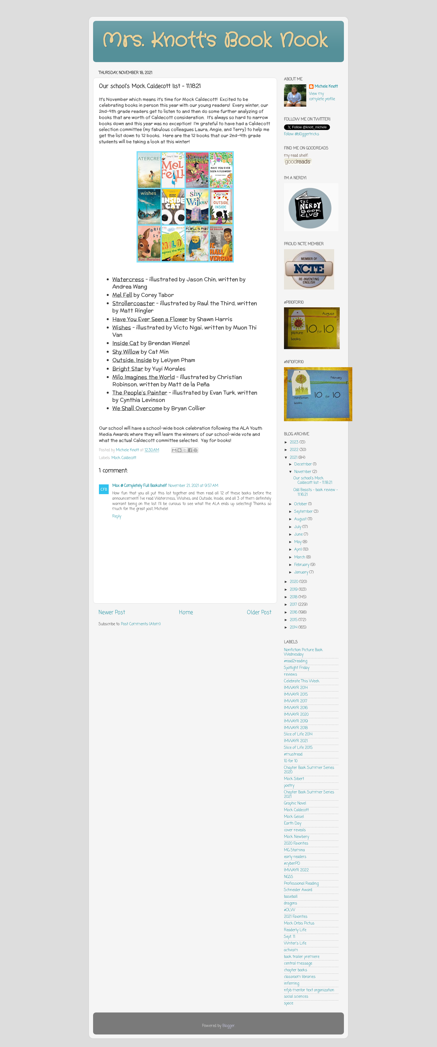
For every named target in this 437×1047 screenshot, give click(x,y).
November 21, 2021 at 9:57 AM (193, 486)
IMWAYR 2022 (296, 870)
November (303, 472)
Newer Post (112, 613)
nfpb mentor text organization (309, 990)
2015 (294, 620)
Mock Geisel (294, 817)
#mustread (293, 754)
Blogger (228, 1026)
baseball (290, 897)
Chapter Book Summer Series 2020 (309, 770)
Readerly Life (295, 930)
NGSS (288, 877)
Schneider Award (298, 890)
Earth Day (292, 824)
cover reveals (295, 830)
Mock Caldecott (123, 458)
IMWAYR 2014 (296, 688)
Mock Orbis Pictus (299, 923)
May (298, 542)
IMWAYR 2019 (296, 721)
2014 (294, 628)
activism (291, 950)
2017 (294, 605)
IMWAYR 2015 (296, 695)
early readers (295, 857)
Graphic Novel (295, 803)
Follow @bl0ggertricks (301, 134)
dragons (290, 903)
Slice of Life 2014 (298, 734)
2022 (295, 450)
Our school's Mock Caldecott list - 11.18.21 (312, 480)
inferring (291, 984)
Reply (116, 516)
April (298, 550)
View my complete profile (322, 96)
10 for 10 (290, 761)
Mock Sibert (294, 779)
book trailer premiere (301, 957)
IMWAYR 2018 (296, 728)
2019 (294, 590)
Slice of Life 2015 (298, 748)
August (301, 519)
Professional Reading (301, 884)
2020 (294, 582)
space (288, 1003)
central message (298, 964)
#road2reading (295, 661)
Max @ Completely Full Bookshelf (139, 486)
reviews (290, 675)
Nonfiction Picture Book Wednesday (303, 652)
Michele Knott (326, 87)
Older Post (259, 613)
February (302, 565)
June (299, 535)
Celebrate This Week (301, 681)
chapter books (295, 970)
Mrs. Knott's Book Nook (214, 41)
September (304, 512)
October (301, 504)
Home (186, 613)
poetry (289, 786)
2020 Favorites (296, 844)
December (303, 464)
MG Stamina (294, 850)
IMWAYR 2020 (296, 715)
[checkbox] (186, 283)
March (300, 557)
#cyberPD (292, 864)
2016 (294, 613)
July (298, 527)
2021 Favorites (295, 917)
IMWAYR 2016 (296, 708)
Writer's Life (295, 944)
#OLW (289, 910)
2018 (294, 597)
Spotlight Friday (296, 668)
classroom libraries (299, 977)
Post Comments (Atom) (141, 624)
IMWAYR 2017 (295, 701)
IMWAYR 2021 (296, 741)
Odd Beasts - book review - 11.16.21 (315, 492)
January (301, 572)
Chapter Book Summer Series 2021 (309, 794)
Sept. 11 (289, 937)
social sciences (296, 997)
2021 (294, 458)
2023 (295, 442)
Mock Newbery (296, 837)
